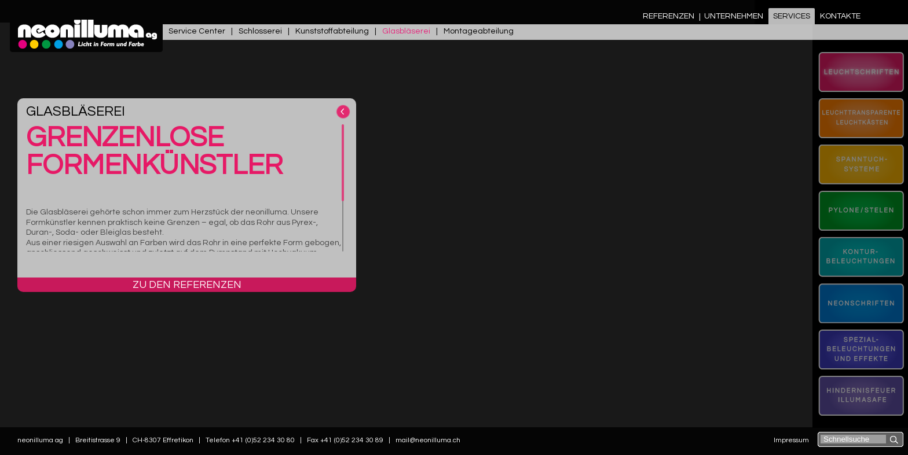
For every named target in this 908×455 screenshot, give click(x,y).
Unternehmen (733, 16)
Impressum (791, 440)
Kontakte (840, 16)
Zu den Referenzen (187, 284)
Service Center (197, 31)
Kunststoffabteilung (332, 31)
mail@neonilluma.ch (428, 440)
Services (791, 16)
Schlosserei (260, 31)
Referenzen (668, 16)
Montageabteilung (479, 31)
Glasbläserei (406, 31)
